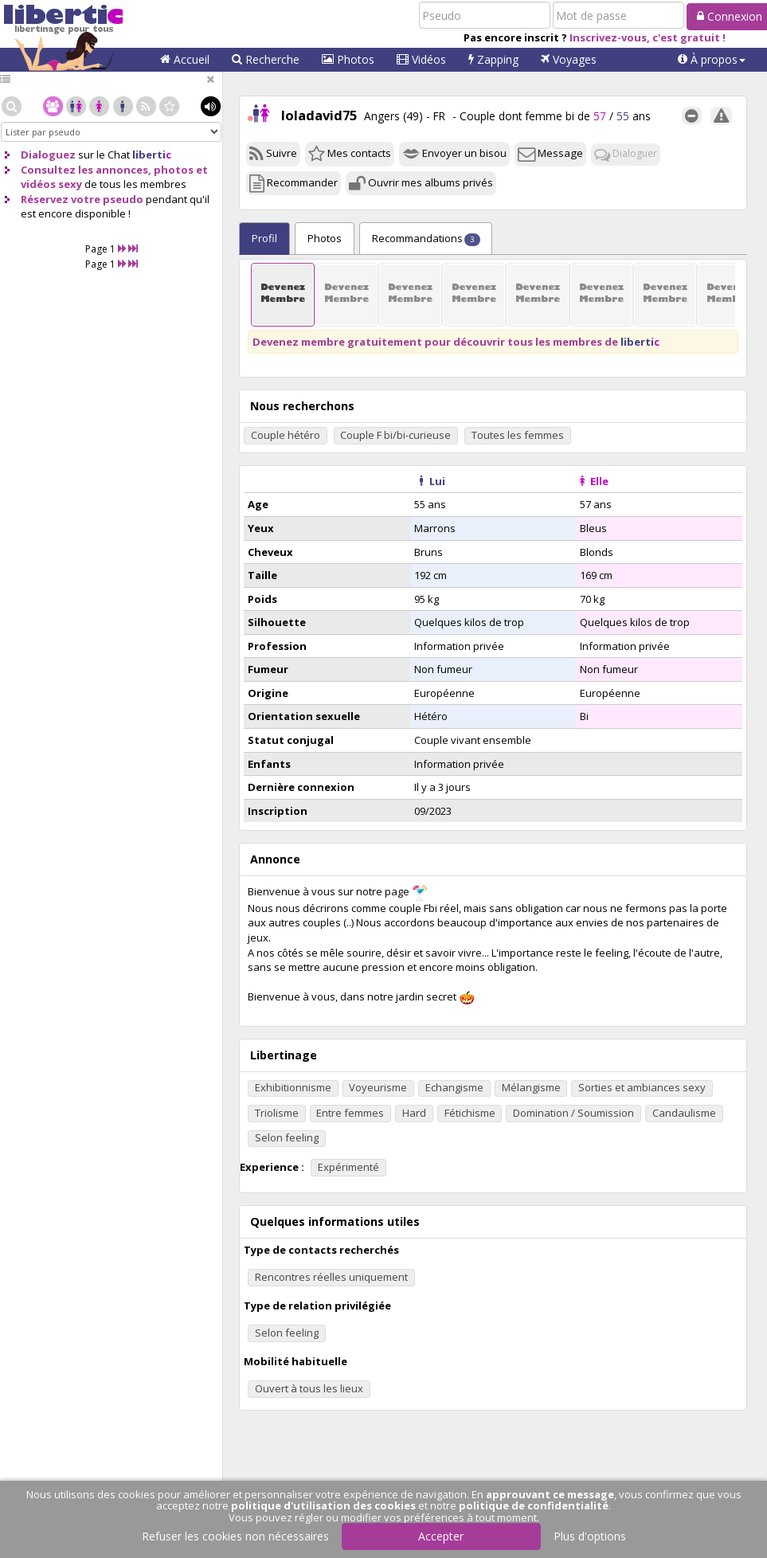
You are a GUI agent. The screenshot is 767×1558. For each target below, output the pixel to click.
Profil (264, 238)
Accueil (184, 59)
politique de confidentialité (534, 1505)
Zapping (493, 59)
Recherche (265, 59)
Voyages (569, 59)
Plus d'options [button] (590, 1536)
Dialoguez (48, 154)
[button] (712, 60)
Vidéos (421, 59)
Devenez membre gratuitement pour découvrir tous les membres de (455, 342)
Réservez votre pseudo (82, 199)
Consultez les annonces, (86, 169)
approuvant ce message (550, 1494)
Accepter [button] (441, 1536)
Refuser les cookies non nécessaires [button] (235, 1536)
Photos (348, 59)
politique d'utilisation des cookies (323, 1505)
